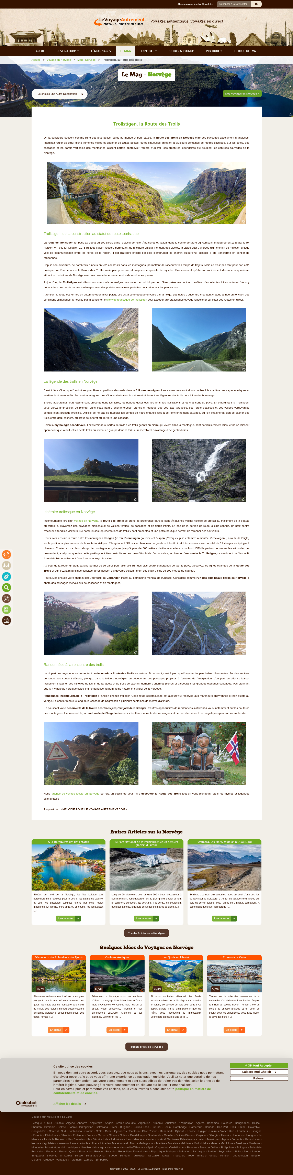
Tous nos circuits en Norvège (146, 1046)
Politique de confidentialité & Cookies (229, 1091)
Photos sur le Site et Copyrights (226, 1097)
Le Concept (39, 1086)
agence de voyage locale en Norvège (75, 793)
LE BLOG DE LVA (245, 51)
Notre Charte (39, 1091)
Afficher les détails (67, 1167)
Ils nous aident (157, 1086)
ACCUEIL (41, 51)
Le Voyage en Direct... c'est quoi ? (52, 1097)
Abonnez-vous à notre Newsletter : (197, 4)
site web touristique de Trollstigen (126, 299)
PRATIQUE (214, 51)
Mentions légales (217, 1081)
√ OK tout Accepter (259, 1128)
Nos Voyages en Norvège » (242, 93)
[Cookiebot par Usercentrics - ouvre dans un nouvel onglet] (26, 1167)
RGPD (211, 1102)
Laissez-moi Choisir (259, 1135)
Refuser (259, 1141)
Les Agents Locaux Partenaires (51, 1102)
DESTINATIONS (68, 51)
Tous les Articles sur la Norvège (146, 933)
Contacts (154, 1091)
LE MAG (125, 51)
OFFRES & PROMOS (181, 51)
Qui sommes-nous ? (44, 1081)
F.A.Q (152, 1081)
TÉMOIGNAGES (101, 51)
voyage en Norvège (86, 520)
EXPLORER (149, 51)
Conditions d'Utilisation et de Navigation (231, 1086)
